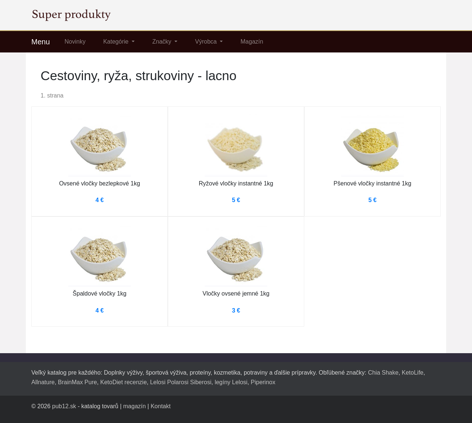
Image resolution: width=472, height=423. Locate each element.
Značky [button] (162, 41)
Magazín (251, 41)
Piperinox (263, 382)
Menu (40, 42)
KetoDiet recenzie (123, 382)
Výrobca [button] (206, 41)
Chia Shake (383, 372)
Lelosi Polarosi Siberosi (180, 382)
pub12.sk (64, 406)
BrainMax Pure (77, 382)
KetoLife (413, 372)
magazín (134, 406)
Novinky (75, 41)
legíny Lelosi (231, 382)
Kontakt (160, 406)
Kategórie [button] (116, 41)
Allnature (43, 382)
